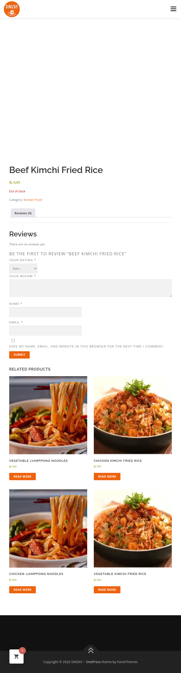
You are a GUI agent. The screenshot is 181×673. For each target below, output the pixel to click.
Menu (173, 9)
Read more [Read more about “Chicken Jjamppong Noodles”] (23, 590)
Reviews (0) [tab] (23, 213)
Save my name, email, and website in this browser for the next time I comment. (86, 346)
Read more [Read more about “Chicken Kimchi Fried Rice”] (107, 477)
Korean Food (33, 200)
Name (15, 303)
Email (16, 322)
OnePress (93, 662)
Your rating (22, 260)
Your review (22, 276)
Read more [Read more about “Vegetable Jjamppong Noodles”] (23, 477)
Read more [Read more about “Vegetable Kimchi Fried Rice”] (107, 590)
